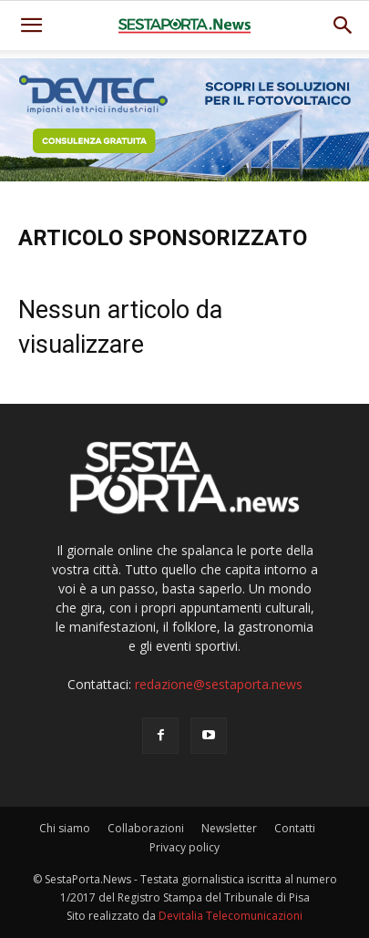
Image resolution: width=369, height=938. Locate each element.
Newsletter (229, 828)
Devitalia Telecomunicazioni (230, 915)
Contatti (294, 828)
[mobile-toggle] (31, 25)
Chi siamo (64, 828)
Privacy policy (184, 847)
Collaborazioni (146, 828)
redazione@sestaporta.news (218, 684)
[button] (343, 25)
